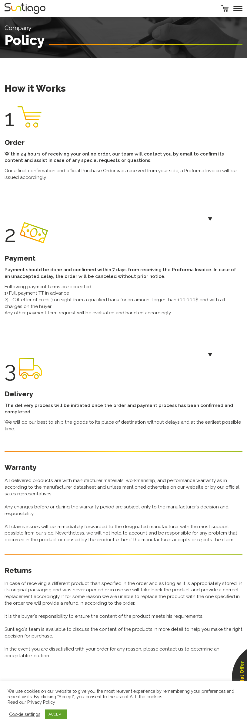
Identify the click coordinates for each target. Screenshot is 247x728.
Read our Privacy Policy (31, 702)
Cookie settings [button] (24, 714)
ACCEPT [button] (55, 714)
